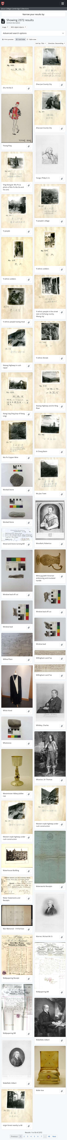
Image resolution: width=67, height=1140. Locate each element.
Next (54, 1136)
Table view (31, 39)
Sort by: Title (40, 43)
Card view (20, 39)
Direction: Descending (56, 43)
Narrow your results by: (34, 14)
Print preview (7, 39)
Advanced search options (15, 33)
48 (49, 1136)
